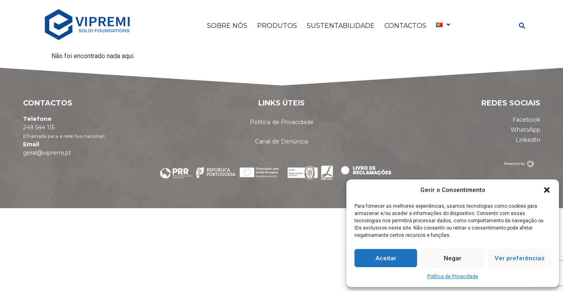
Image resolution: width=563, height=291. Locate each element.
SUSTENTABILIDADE (341, 26)
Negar (453, 258)
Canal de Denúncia (281, 141)
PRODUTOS (277, 26)
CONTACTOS (405, 26)
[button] (547, 190)
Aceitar (385, 258)
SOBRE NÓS (227, 26)
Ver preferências (519, 258)
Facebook (526, 119)
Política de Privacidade (452, 276)
